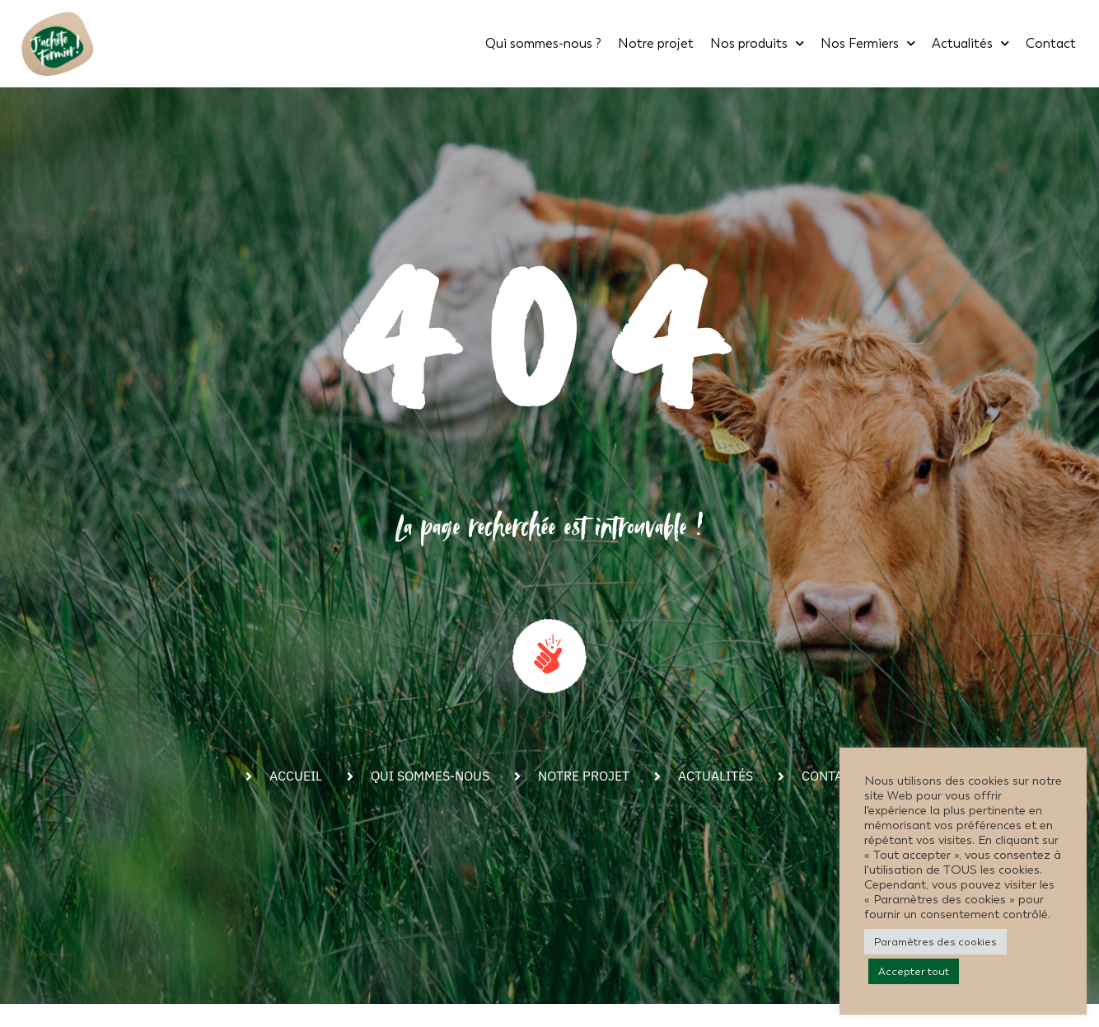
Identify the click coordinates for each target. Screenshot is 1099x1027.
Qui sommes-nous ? (543, 43)
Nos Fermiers (868, 43)
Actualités (970, 43)
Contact (1051, 43)
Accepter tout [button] (913, 971)
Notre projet (656, 43)
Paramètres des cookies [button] (935, 942)
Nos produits (757, 43)
